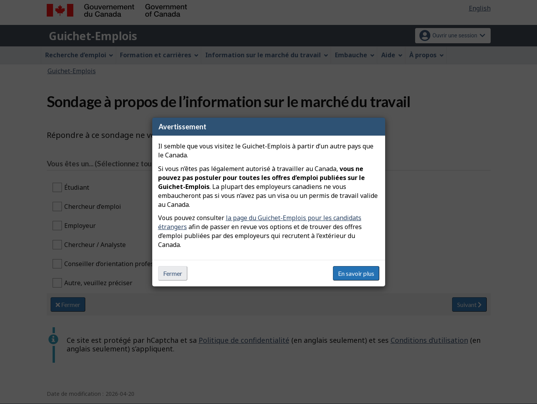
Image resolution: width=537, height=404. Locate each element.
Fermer (172, 273)
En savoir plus (356, 273)
